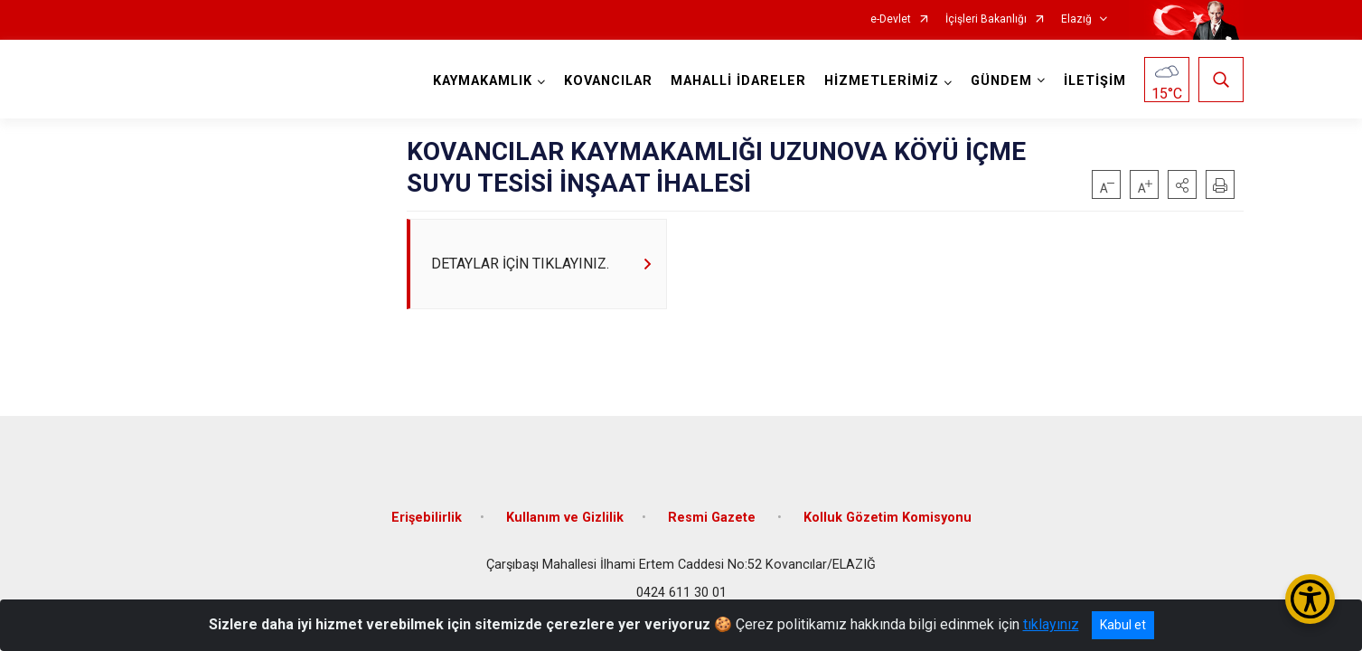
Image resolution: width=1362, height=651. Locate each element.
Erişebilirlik (426, 517)
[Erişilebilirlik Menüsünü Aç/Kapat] (1310, 599)
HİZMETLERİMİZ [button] (881, 81)
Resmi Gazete (713, 517)
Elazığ (1076, 19)
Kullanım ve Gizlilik (565, 517)
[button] (1182, 184)
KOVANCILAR (608, 81)
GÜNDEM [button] (1001, 81)
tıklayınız (1051, 624)
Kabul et (1123, 625)
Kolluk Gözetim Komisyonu (887, 517)
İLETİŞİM (1095, 81)
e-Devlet (890, 19)
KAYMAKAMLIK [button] (482, 81)
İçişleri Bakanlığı (986, 19)
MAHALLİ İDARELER (738, 81)
